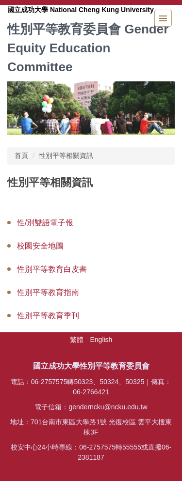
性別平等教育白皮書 (52, 269)
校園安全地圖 (40, 246)
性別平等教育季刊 (48, 315)
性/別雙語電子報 (45, 222)
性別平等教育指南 (48, 292)
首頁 (21, 155)
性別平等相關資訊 (66, 155)
